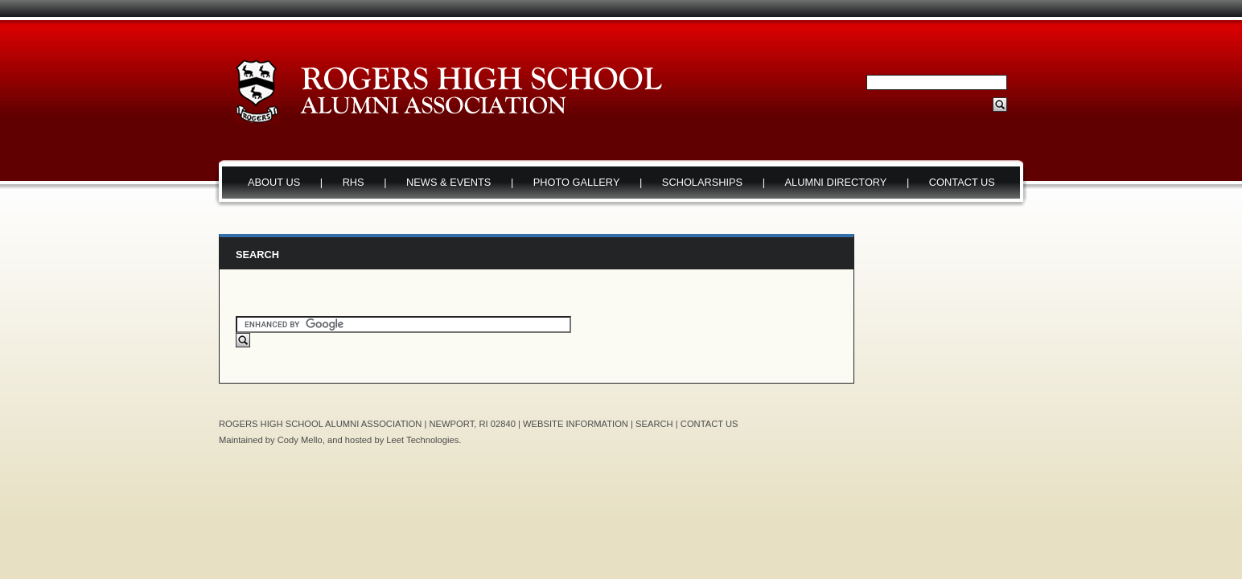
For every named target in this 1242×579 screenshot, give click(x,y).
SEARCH (654, 424)
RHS (353, 182)
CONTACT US (962, 182)
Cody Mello (300, 440)
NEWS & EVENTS (448, 182)
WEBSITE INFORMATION (575, 424)
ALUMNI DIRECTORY (836, 182)
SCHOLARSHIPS (702, 182)
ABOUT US (274, 182)
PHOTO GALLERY (576, 182)
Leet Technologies (422, 440)
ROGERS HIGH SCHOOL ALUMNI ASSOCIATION (320, 424)
